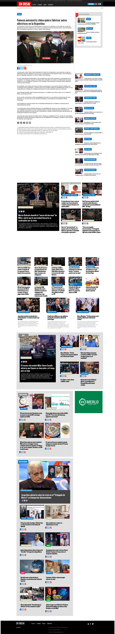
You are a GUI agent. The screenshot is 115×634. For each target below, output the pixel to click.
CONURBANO (50, 4)
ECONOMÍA (40, 4)
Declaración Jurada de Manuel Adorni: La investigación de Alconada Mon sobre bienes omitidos (88, 143)
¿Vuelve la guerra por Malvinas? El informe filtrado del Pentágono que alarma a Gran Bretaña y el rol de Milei (57, 606)
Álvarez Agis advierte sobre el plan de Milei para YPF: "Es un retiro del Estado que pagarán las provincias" (57, 415)
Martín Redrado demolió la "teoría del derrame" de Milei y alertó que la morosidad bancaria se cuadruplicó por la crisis (37, 218)
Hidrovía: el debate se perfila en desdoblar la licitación (88, 33)
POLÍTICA (34, 4)
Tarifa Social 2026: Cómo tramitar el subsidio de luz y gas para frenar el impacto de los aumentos (24, 270)
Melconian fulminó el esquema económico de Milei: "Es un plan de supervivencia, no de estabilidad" (89, 355)
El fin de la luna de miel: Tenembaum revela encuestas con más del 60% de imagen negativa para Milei (88, 154)
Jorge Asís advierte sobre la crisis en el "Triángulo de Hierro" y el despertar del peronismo (87, 174)
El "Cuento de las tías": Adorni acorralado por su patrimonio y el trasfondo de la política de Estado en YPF (88, 164)
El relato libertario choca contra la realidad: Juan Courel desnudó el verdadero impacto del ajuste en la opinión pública (89, 80)
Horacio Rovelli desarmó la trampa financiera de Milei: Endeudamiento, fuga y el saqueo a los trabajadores (41, 271)
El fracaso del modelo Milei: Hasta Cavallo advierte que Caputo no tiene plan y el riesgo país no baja (38, 368)
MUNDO (44, 4)
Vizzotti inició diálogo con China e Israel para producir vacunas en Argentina (88, 23)
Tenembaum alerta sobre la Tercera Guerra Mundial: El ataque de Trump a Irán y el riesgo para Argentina (57, 552)
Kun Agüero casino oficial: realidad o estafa (67, 380)
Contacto (18, 627)
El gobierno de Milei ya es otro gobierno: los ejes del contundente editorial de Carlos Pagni (89, 112)
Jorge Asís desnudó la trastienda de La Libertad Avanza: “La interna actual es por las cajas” (87, 102)
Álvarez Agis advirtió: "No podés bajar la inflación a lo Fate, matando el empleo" (31, 605)
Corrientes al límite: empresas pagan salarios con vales (55, 578)
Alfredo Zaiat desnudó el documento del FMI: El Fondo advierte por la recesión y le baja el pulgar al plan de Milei (24, 290)
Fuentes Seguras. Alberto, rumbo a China (87, 42)
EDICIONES (91, 4)
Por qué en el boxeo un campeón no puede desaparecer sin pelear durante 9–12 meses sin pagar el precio (57, 444)
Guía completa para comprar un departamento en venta (54, 524)
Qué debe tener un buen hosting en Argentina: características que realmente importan (31, 579)
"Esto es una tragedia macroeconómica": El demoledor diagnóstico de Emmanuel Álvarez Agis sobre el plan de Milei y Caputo (91, 229)
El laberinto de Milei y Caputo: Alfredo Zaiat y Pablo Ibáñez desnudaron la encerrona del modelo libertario (58, 271)
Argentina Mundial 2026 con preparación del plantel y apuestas (92, 289)
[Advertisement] (9, 35)
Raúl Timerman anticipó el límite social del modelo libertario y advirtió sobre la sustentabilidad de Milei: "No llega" (88, 91)
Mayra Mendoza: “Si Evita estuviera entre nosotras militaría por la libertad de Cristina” (88, 123)
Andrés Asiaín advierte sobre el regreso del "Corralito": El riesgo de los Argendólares (32, 551)
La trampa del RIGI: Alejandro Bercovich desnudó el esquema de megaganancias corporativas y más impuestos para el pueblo (41, 291)
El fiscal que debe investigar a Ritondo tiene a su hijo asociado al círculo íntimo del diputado (32, 524)
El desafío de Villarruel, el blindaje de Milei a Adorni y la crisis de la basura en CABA (88, 133)
